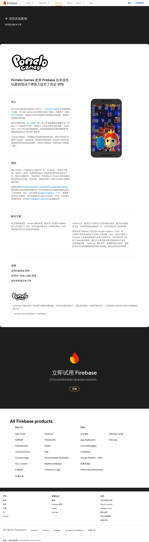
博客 (129, 3)
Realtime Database (53, 464)
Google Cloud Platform (74, 530)
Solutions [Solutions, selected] (59, 3)
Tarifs (69, 3)
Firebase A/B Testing (58, 187)
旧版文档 (103, 520)
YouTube (55, 512)
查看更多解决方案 (13, 24)
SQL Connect (21, 464)
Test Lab (113, 440)
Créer (28, 3)
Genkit (48, 446)
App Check (20, 434)
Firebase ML (50, 440)
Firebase (57, 530)
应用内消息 (85, 464)
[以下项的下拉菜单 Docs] (84, 3)
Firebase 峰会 (57, 504)
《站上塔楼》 (31, 123)
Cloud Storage (21, 458)
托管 (47, 452)
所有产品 (91, 530)
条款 (4, 541)
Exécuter (43, 3)
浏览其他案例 (16, 19)
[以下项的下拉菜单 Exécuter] (49, 3)
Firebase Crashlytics (39, 199)
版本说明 (103, 512)
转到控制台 (139, 3)
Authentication (22, 446)
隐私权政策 (13, 541)
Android (34, 530)
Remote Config (116, 434)
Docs (78, 3)
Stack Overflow (106, 504)
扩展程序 (19, 470)
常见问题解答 (105, 516)
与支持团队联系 (106, 500)
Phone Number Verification (57, 458)
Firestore (49, 434)
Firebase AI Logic (52, 470)
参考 (4, 504)
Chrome (45, 530)
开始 (74, 389)
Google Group (106, 508)
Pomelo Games (52, 109)
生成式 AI (19, 476)
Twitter (54, 508)
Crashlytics (85, 452)
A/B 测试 (84, 434)
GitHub (6, 516)
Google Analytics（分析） (50, 193)
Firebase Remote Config (33, 187)
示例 (4, 508)
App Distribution (87, 440)
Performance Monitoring (91, 470)
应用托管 (19, 440)
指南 (4, 500)
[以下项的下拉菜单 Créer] (34, 3)
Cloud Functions (22, 452)
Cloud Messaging (88, 446)
